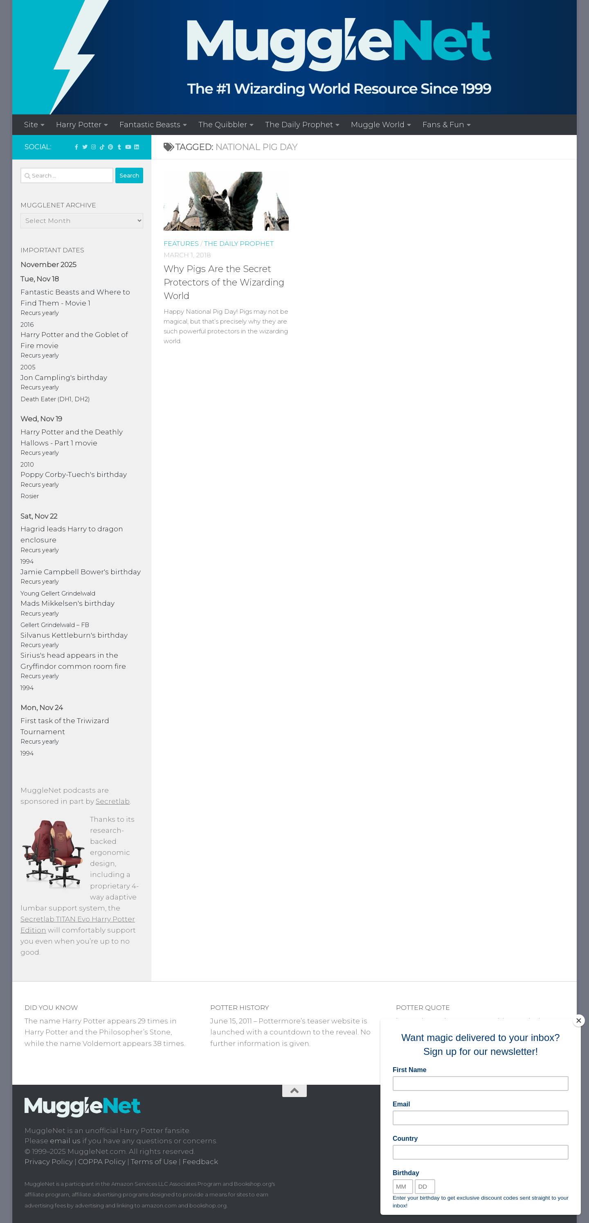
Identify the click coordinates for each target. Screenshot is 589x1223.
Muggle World (378, 124)
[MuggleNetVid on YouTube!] (127, 147)
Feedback (200, 1162)
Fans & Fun (443, 124)
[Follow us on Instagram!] (93, 147)
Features (181, 243)
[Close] (579, 1020)
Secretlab (113, 801)
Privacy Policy (49, 1162)
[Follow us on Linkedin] (136, 147)
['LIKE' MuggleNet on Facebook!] (76, 147)
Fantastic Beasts (149, 124)
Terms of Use (154, 1162)
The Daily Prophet (299, 124)
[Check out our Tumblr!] (119, 147)
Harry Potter (78, 124)
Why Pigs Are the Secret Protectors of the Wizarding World (224, 282)
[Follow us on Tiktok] (102, 147)
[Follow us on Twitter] (85, 147)
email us (65, 1141)
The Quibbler (222, 124)
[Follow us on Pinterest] (110, 147)
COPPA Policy (102, 1162)
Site (31, 124)
